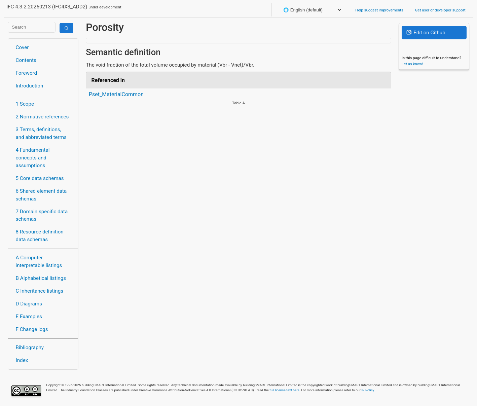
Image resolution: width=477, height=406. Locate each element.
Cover (22, 47)
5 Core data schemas (40, 178)
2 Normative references (42, 117)
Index (22, 360)
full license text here (284, 390)
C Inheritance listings (39, 291)
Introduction (29, 86)
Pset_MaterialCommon (116, 94)
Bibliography (30, 347)
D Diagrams (29, 304)
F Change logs (32, 329)
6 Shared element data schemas (41, 195)
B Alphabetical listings (41, 278)
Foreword (26, 73)
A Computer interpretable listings (39, 261)
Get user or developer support (440, 10)
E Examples (29, 316)
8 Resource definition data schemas (40, 236)
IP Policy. (368, 390)
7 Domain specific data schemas (42, 215)
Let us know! (412, 64)
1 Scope (25, 104)
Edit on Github (425, 33)
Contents (26, 60)
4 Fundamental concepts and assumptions (33, 158)
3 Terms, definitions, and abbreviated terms (41, 133)
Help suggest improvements (379, 10)
